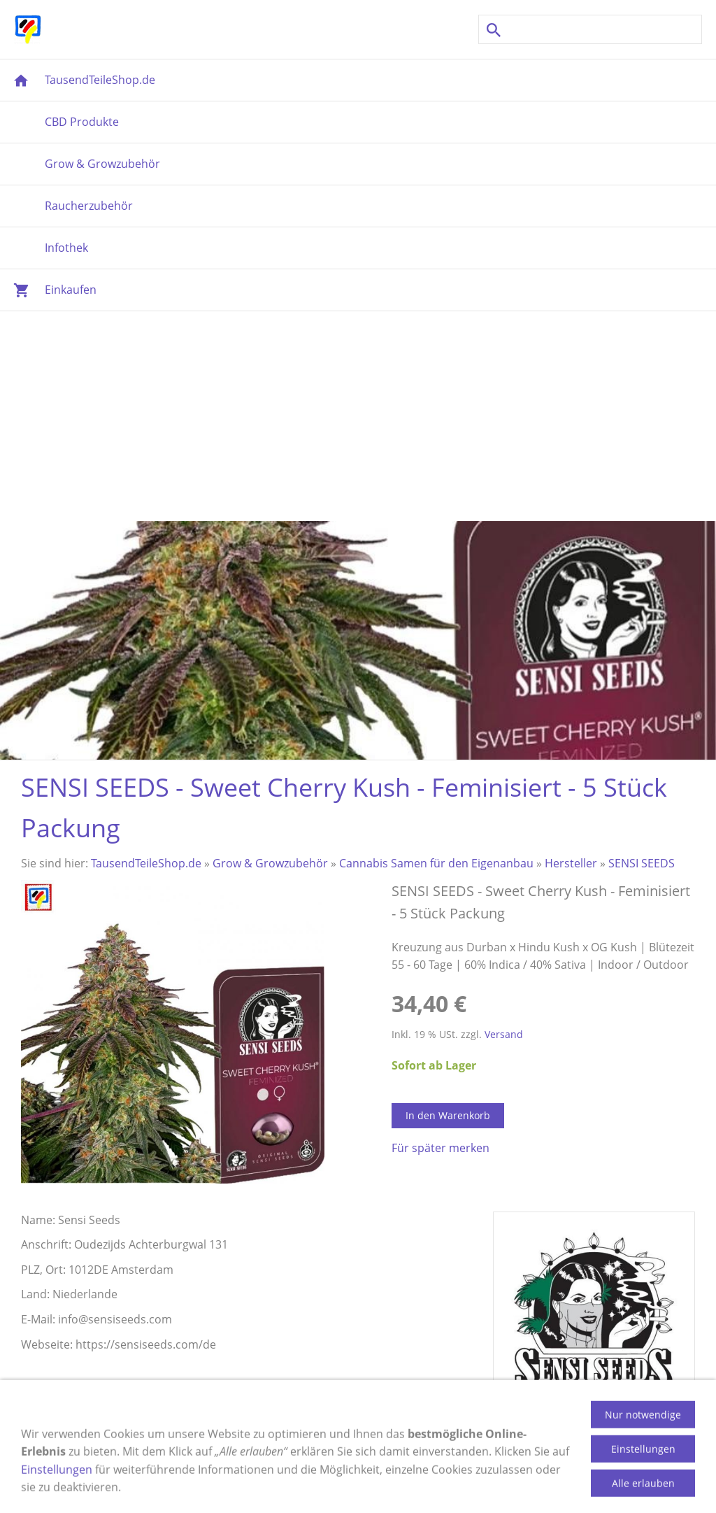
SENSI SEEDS (641, 863)
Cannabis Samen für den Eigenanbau (436, 863)
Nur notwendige (643, 1442)
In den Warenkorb (448, 1115)
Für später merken (440, 1148)
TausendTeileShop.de (146, 863)
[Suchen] (590, 29)
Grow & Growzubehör (270, 863)
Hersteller (571, 863)
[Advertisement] (358, 416)
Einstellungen (56, 1497)
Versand (504, 1034)
